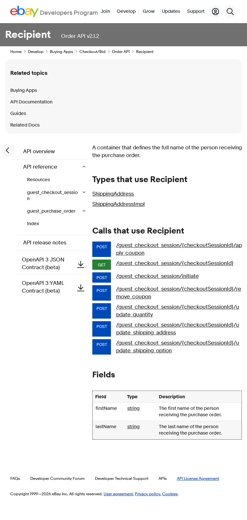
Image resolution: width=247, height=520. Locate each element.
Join (105, 11)
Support (196, 11)
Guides (18, 113)
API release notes (44, 242)
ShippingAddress (113, 193)
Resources (38, 180)
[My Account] (215, 11)
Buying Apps (61, 51)
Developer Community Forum (57, 478)
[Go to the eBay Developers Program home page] (54, 11)
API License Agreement (198, 478)
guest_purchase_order (52, 211)
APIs (163, 478)
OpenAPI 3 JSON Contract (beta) (54, 263)
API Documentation (31, 102)
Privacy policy (147, 493)
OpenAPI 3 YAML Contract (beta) (54, 287)
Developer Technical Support (121, 478)
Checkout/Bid (92, 51)
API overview (39, 151)
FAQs (15, 478)
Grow (149, 11)
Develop (126, 11)
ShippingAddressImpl (118, 204)
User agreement (118, 493)
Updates (171, 11)
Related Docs (25, 125)
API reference (41, 166)
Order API (121, 51)
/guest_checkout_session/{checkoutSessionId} (174, 263)
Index (33, 224)
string (133, 408)
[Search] (230, 11)
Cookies (170, 493)
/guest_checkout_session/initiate (157, 276)
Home (16, 51)
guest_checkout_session (52, 195)
